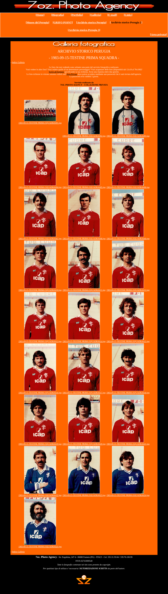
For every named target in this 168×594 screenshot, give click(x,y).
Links (128, 14)
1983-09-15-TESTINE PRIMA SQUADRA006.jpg (128, 187)
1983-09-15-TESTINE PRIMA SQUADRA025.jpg (40, 546)
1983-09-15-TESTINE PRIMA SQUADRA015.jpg (128, 341)
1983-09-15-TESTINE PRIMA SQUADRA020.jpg (83, 444)
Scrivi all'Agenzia (56, 72)
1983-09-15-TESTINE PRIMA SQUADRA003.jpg (128, 136)
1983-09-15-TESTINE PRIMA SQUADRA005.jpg (83, 187)
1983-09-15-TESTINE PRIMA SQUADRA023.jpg (83, 495)
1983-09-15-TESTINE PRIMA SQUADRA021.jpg (128, 444)
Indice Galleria (18, 62)
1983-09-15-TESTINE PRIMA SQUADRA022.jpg (40, 495)
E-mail (112, 14)
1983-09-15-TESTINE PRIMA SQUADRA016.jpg (40, 393)
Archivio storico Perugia (91, 22)
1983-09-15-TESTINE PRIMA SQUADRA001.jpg (40, 123)
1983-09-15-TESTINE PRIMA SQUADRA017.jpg (83, 393)
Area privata (158, 34)
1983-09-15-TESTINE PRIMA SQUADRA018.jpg (128, 393)
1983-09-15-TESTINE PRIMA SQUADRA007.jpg (40, 238)
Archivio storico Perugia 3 (84, 30)
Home (40, 14)
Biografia (57, 14)
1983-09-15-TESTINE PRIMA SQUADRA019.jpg (40, 444)
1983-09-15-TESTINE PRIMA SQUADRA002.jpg (83, 136)
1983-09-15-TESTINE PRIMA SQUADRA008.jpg (83, 238)
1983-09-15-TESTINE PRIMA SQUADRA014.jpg (83, 341)
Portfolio (77, 14)
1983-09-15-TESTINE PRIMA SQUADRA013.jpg (40, 341)
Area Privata (72, 74)
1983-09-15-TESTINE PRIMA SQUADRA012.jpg (128, 290)
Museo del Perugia (37, 22)
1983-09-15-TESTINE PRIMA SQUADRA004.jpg (40, 187)
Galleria (95, 14)
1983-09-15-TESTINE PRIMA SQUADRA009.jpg (128, 238)
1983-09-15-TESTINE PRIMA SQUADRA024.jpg (128, 495)
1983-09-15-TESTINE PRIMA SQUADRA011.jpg (84, 290)
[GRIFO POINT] (63, 22)
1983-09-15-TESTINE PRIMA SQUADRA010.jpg (40, 290)
